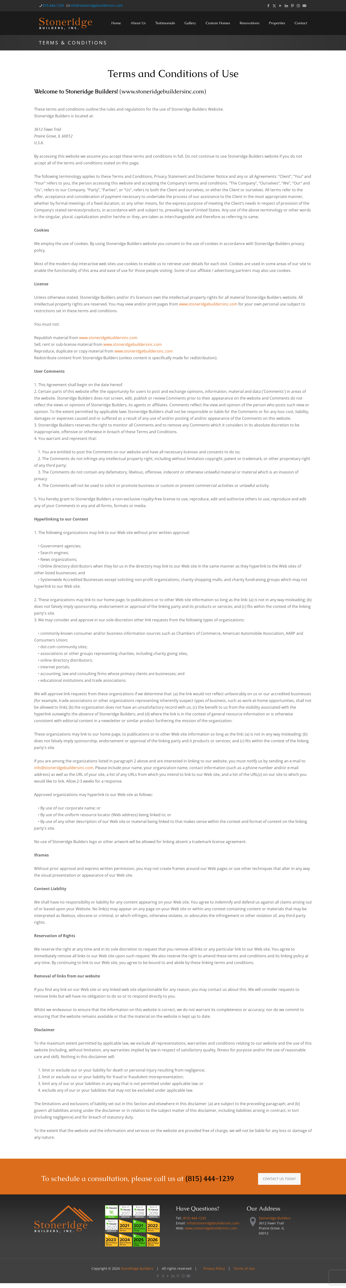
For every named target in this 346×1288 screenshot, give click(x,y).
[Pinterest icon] (292, 5)
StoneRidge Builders (137, 1268)
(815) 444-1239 (209, 1178)
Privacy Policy (214, 1268)
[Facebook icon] (268, 5)
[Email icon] (304, 5)
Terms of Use (244, 1268)
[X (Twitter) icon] (274, 5)
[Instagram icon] (298, 5)
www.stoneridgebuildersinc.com (162, 91)
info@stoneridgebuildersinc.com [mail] (96, 5)
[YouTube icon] (280, 5)
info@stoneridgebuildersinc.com (63, 767)
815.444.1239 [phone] (53, 5)
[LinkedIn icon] (286, 5)
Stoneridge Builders (275, 1218)
